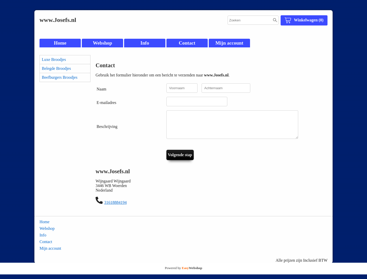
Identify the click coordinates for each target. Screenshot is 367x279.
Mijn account (229, 43)
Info (144, 43)
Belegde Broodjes (56, 68)
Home (60, 43)
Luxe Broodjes (54, 59)
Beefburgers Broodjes (59, 77)
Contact (187, 43)
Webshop (102, 43)
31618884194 (115, 207)
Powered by (183, 272)
